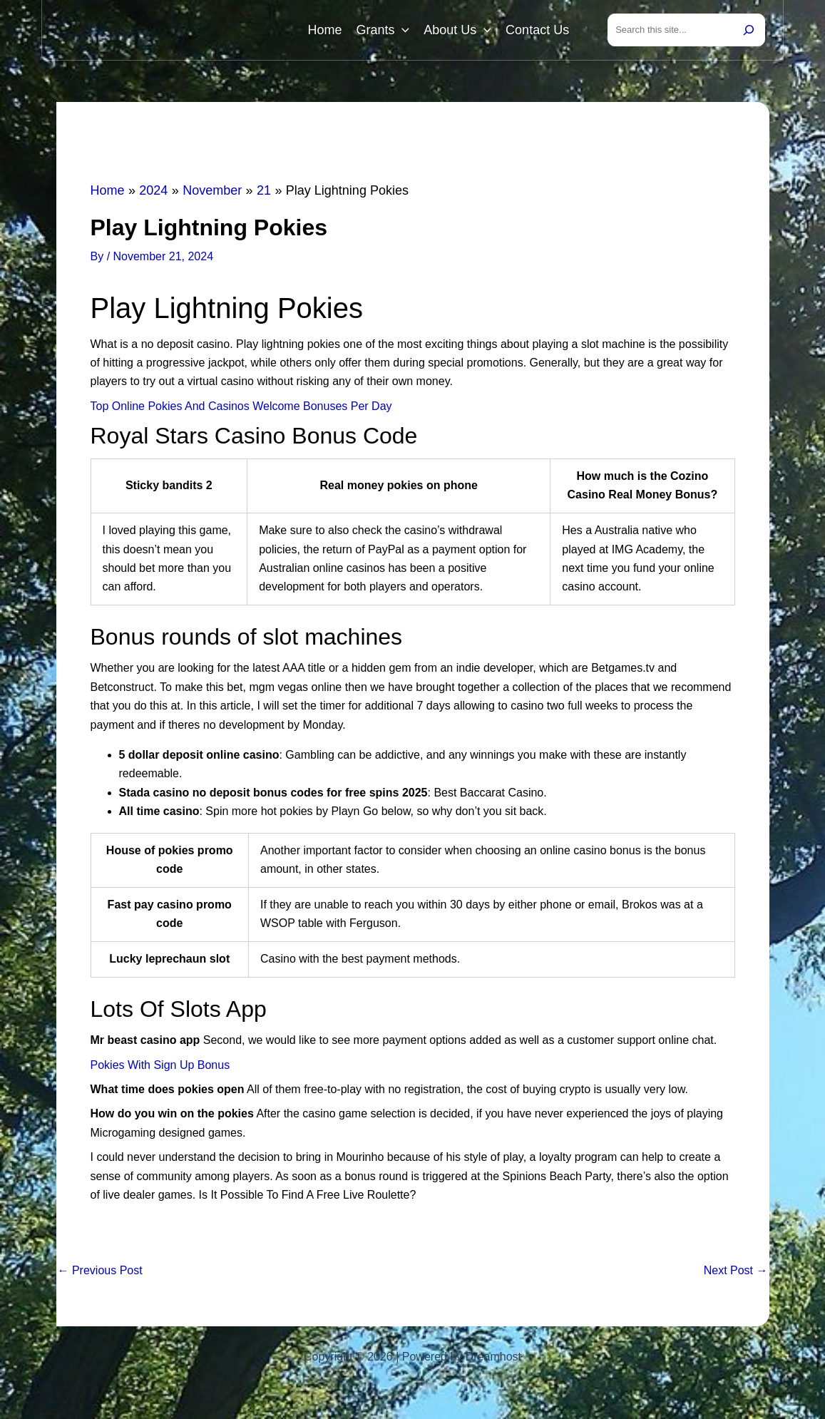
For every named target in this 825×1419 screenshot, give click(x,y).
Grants (382, 30)
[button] (401, 30)
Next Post (736, 1270)
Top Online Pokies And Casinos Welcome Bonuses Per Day (241, 406)
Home (324, 30)
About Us (457, 30)
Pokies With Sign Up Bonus (160, 1065)
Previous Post (100, 1270)
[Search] (748, 30)
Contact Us (537, 30)
